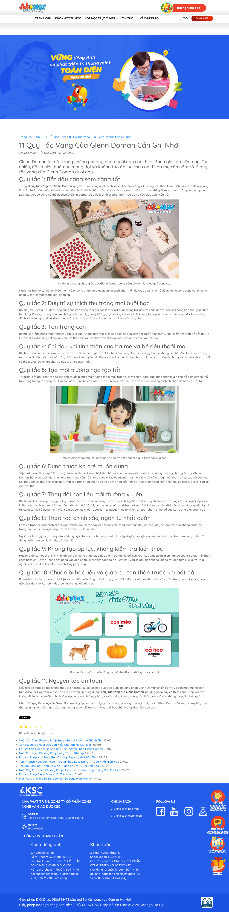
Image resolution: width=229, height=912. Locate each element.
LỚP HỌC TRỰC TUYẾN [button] (100, 18)
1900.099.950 (35, 828)
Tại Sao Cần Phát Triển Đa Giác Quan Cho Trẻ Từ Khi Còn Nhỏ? (60, 766)
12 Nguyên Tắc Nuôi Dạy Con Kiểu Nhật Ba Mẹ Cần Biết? (55, 744)
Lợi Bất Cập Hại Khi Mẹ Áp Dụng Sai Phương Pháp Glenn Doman (61, 749)
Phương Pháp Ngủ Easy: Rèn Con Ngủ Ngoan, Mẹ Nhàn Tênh (58, 757)
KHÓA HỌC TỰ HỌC (68, 18)
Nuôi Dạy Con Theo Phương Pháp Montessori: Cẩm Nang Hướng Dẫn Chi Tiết (69, 770)
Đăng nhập (202, 18)
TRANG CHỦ (43, 18)
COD (185, 18)
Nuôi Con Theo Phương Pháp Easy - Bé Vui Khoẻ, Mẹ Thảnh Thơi (61, 740)
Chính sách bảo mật (126, 808)
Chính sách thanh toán (128, 815)
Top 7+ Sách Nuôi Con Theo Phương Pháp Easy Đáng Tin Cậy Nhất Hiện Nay (69, 761)
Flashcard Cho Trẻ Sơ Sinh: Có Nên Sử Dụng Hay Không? (55, 778)
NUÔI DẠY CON (56, 137)
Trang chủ (26, 137)
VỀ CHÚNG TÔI (149, 18)
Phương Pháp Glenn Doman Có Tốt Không (46, 774)
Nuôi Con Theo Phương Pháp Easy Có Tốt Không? (51, 753)
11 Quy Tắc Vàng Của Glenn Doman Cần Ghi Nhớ (100, 137)
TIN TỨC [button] (128, 18)
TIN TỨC (41, 137)
